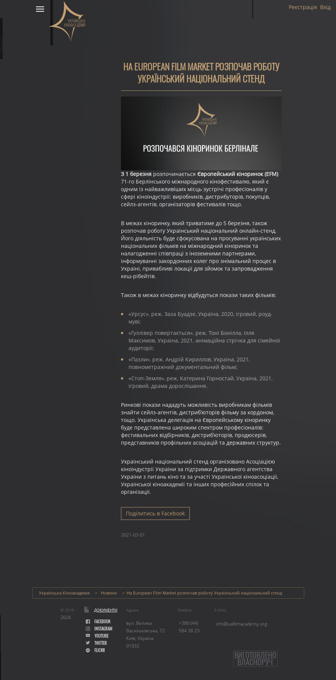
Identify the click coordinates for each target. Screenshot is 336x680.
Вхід (325, 7)
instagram (99, 629)
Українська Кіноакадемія (64, 593)
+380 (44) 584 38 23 (189, 627)
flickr (95, 650)
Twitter (96, 643)
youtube (97, 636)
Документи (105, 610)
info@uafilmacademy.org (241, 624)
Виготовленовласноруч (255, 658)
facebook (98, 621)
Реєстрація (303, 7)
